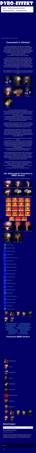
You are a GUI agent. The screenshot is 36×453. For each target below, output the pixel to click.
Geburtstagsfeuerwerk (8, 10)
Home (4, 8)
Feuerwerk (12, 38)
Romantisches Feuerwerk (13, 395)
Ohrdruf (16, 38)
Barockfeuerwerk (12, 389)
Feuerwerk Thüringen (5, 38)
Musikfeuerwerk (11, 406)
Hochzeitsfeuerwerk (21, 10)
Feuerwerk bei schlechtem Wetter (16, 8)
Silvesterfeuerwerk (12, 383)
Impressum (4, 445)
